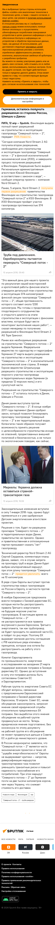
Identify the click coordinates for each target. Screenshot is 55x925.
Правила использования (12, 868)
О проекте (6, 864)
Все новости (8, 839)
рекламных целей (34, 47)
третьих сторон (9, 26)
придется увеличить (28, 573)
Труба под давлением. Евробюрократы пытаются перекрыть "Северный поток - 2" (25, 260)
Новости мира (8, 794)
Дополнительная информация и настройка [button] (27, 100)
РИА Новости (22, 136)
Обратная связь (18, 887)
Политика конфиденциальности (16, 872)
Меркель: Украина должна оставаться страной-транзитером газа (22, 491)
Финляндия (22, 794)
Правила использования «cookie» (17, 876)
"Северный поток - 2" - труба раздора (18, 800)
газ (32, 794)
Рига (20, 839)
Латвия (30, 839)
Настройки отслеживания (13, 891)
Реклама (5, 887)
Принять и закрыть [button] (27, 91)
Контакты (16, 864)
